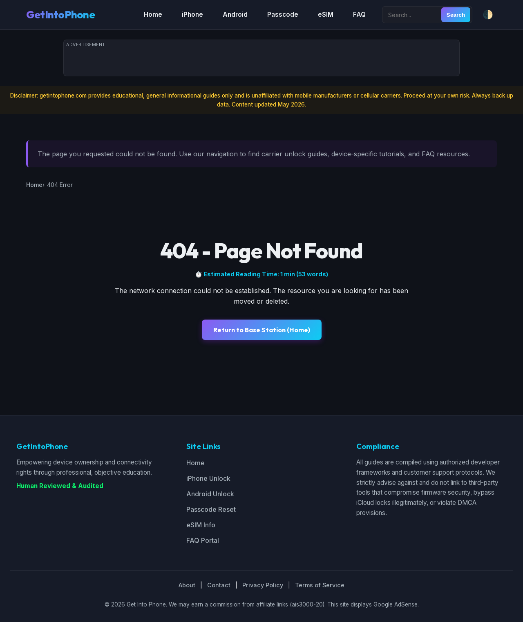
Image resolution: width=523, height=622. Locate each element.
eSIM (325, 14)
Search (456, 15)
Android (235, 14)
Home (153, 14)
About (187, 585)
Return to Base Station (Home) (261, 330)
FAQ (359, 14)
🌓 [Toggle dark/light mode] (488, 14)
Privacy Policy (262, 585)
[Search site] (412, 15)
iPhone (192, 14)
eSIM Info (200, 525)
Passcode (282, 14)
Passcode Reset (211, 509)
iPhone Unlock (208, 478)
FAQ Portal (202, 540)
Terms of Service (319, 585)
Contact (218, 585)
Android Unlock (210, 494)
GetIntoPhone (60, 14)
